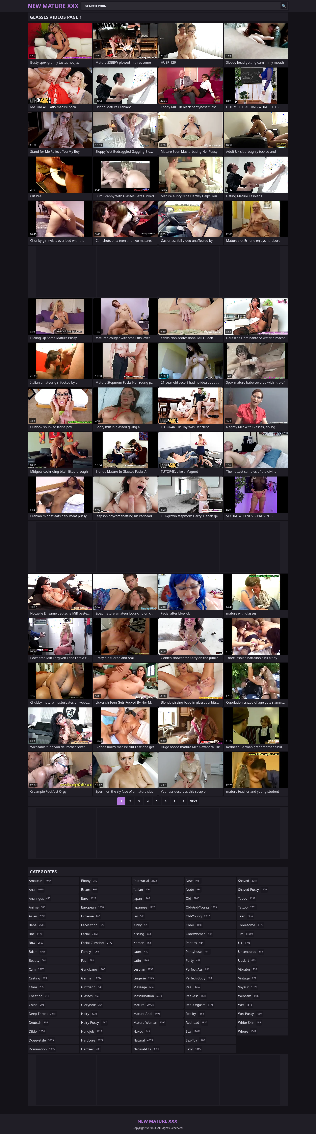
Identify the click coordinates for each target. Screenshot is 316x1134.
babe (37, 925)
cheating (39, 996)
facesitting (93, 925)
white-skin (250, 1023)
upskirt (247, 960)
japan (142, 898)
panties (195, 943)
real (193, 987)
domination (42, 1049)
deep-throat (43, 1014)
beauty (38, 960)
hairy (89, 1014)
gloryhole (92, 1005)
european (93, 907)
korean (142, 943)
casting (38, 978)
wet (245, 1005)
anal (37, 890)
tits (246, 934)
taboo (247, 898)
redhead (197, 1023)
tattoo (247, 907)
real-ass (196, 996)
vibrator (248, 969)
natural (143, 1040)
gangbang (93, 969)
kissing (142, 934)
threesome (251, 925)
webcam (249, 996)
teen (246, 916)
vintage (247, 978)
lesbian (143, 969)
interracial (145, 881)
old (193, 898)
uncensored (251, 952)
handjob (92, 1031)
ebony (89, 881)
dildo (37, 1031)
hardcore (92, 1040)
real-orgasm (200, 1005)
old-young (198, 916)
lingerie (144, 978)
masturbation (148, 996)
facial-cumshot (97, 943)
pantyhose (198, 952)
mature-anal (147, 1014)
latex (141, 952)
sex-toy (196, 1040)
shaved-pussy (253, 890)
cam (37, 969)
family (90, 952)
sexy (194, 1049)
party (193, 960)
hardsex (91, 1049)
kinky (141, 925)
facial (90, 934)
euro (89, 898)
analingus (40, 898)
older (194, 925)
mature (144, 1005)
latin (141, 960)
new (194, 881)
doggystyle (42, 1040)
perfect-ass (198, 969)
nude (194, 890)
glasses (90, 996)
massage (143, 987)
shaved (248, 881)
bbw (36, 943)
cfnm (37, 987)
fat (88, 960)
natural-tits (146, 1049)
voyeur (248, 987)
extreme (91, 916)
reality (195, 1014)
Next (193, 801)
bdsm (38, 952)
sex (193, 1031)
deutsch (39, 1023)
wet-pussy (250, 1014)
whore (247, 1031)
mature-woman (149, 1023)
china (37, 1005)
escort (89, 890)
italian (142, 890)
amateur (40, 881)
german (92, 978)
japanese (144, 907)
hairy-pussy (94, 1023)
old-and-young (202, 907)
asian (37, 916)
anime (37, 907)
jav (139, 916)
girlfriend (92, 987)
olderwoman (199, 934)
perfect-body (199, 978)
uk (244, 943)
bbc (36, 934)
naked (142, 1031)
